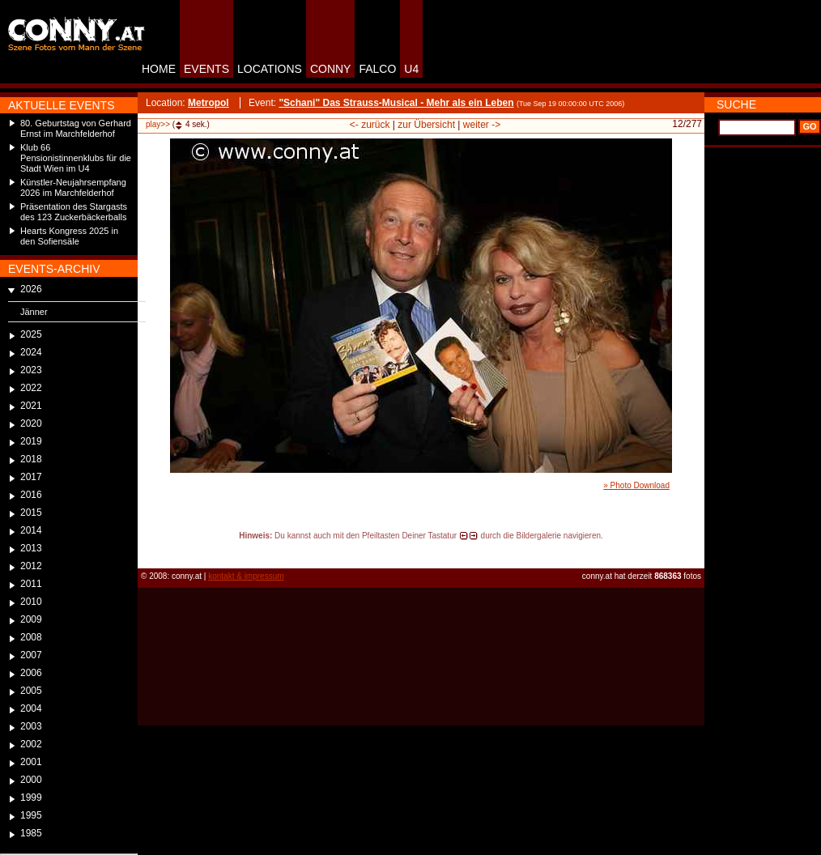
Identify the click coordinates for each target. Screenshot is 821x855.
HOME (159, 68)
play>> (158, 124)
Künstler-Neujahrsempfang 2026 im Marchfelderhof (73, 187)
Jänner (34, 312)
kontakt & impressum (245, 576)
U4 (411, 68)
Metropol (208, 102)
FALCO (377, 68)
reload (151, 550)
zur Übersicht (426, 124)
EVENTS (206, 68)
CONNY (330, 68)
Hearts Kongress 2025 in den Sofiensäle (69, 236)
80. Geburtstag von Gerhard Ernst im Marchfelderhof (75, 128)
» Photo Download (636, 485)
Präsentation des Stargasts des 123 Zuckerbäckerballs (73, 212)
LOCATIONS (269, 68)
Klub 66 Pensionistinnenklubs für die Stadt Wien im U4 (75, 157)
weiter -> (481, 124)
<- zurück (370, 124)
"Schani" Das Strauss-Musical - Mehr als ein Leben (396, 102)
